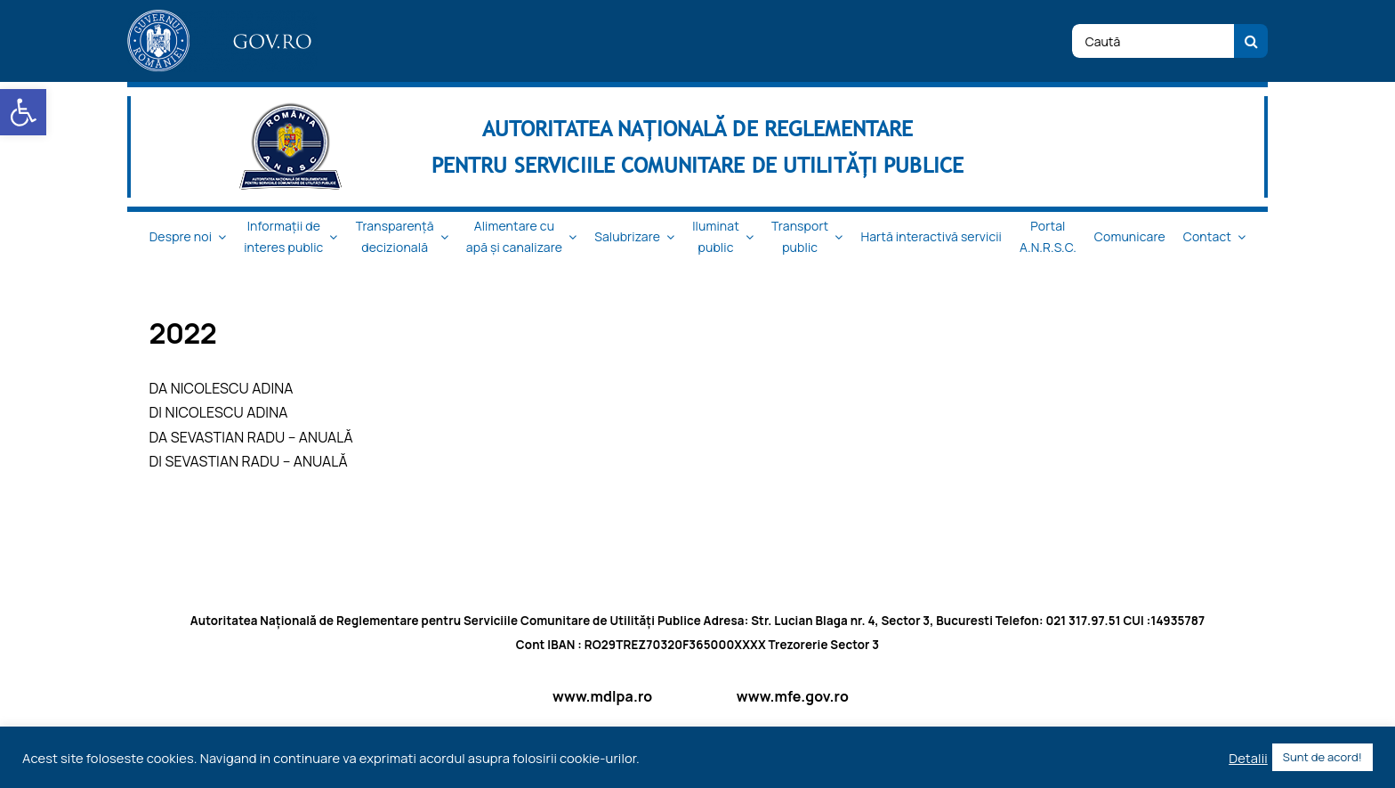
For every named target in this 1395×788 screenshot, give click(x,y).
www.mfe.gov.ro (793, 696)
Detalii (1248, 758)
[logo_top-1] (222, 17)
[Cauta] (1251, 41)
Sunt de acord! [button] (1322, 757)
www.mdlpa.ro (602, 696)
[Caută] (1153, 41)
